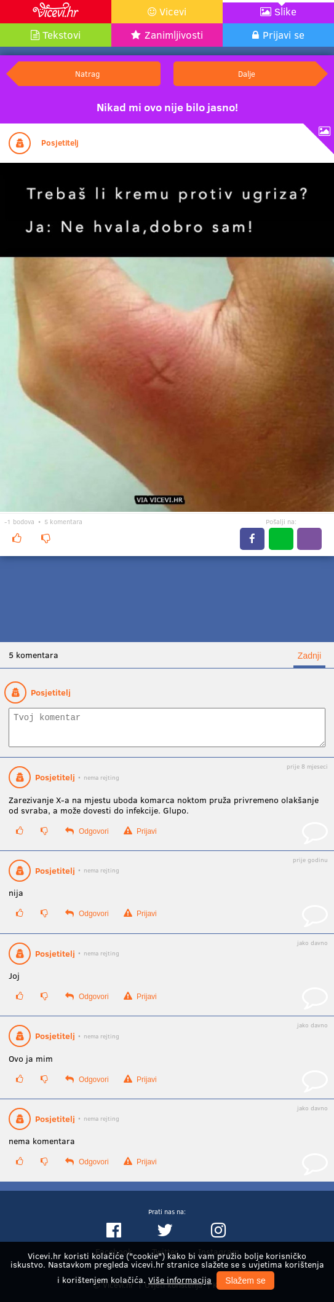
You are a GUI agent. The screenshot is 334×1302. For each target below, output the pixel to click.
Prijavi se (283, 35)
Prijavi (140, 836)
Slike (285, 11)
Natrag (87, 73)
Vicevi (172, 11)
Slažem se (245, 1280)
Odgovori (86, 836)
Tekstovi (61, 35)
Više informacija (180, 1279)
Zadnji (309, 656)
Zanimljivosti (174, 35)
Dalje (246, 73)
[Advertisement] (167, 599)
